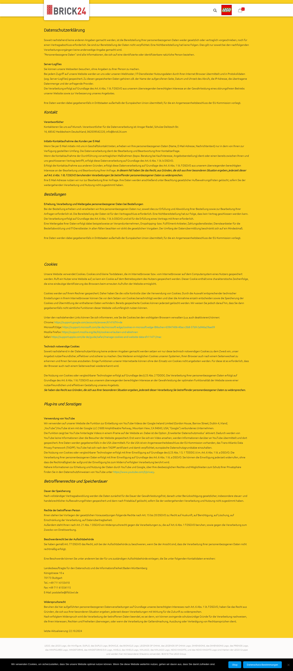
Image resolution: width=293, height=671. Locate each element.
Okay (235, 664)
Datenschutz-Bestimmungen (262, 664)
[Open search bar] (215, 10)
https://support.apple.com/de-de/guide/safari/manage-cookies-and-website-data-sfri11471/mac (106, 337)
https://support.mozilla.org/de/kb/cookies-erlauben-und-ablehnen (100, 332)
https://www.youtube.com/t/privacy (133, 472)
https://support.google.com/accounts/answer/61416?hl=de (88, 322)
